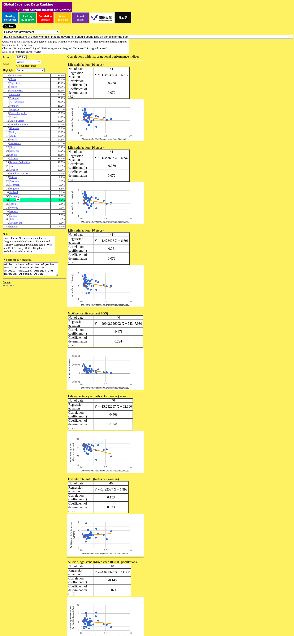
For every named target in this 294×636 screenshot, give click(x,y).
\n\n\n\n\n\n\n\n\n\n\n (28, 62)
